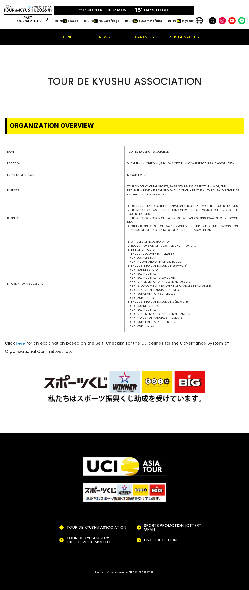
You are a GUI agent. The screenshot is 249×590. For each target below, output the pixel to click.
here (20, 343)
